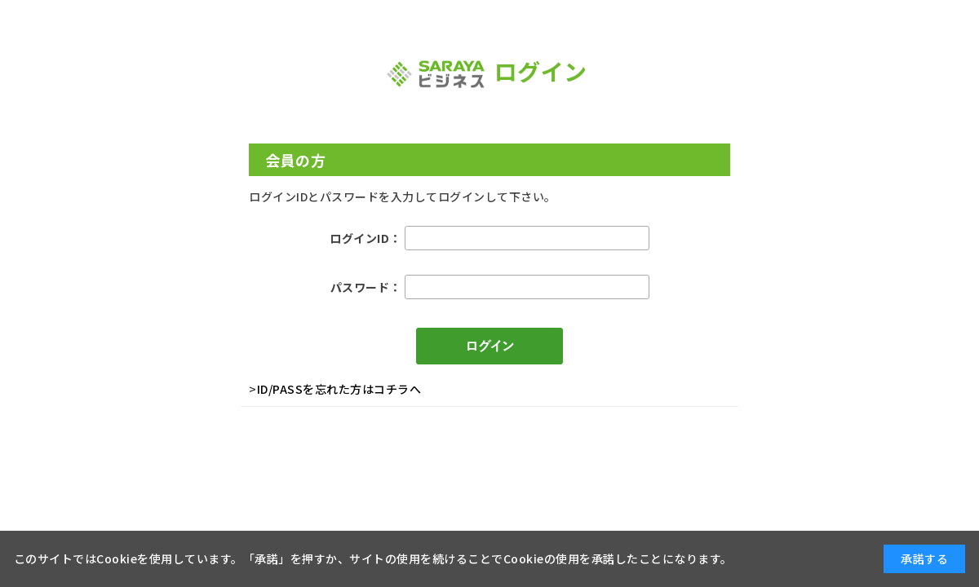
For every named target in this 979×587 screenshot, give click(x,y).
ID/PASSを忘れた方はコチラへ (339, 389)
